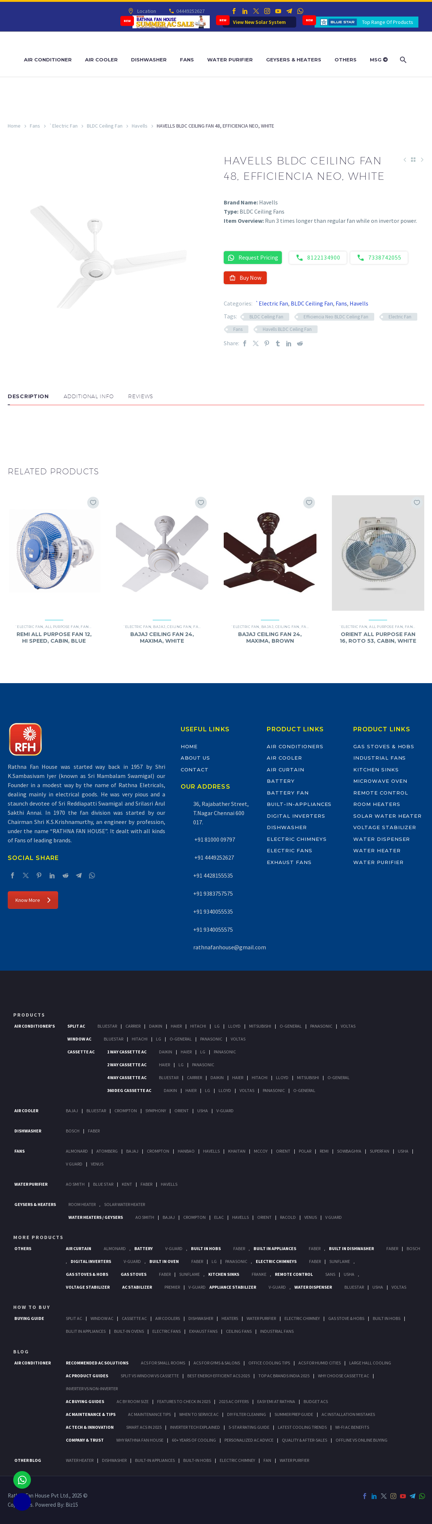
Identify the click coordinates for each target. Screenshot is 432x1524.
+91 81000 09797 (214, 839)
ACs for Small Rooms (163, 1363)
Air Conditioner (48, 60)
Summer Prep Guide (294, 1414)
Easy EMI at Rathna (276, 1401)
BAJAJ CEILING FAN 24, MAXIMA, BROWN (270, 637)
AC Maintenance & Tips (91, 1414)
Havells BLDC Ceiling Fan (287, 329)
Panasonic (321, 1026)
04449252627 (190, 11)
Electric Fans (289, 850)
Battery (281, 781)
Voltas (348, 1026)
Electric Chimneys (296, 839)
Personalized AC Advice (248, 1440)
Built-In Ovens (129, 1331)
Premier (172, 1287)
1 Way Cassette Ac (126, 1051)
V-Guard (225, 1110)
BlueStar (107, 1026)
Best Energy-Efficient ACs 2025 (218, 1375)
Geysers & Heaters (293, 60)
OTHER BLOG (27, 1460)
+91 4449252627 (213, 857)
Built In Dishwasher (351, 1248)
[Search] (403, 59)
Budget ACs (316, 1401)
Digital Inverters (296, 816)
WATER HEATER (79, 1460)
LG (214, 1261)
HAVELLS (169, 1184)
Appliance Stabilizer (232, 1287)
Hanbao (186, 1151)
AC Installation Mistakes (348, 1414)
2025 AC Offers (234, 1401)
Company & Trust (85, 1440)
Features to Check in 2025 (183, 1401)
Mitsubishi (260, 1026)
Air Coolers (167, 1318)
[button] (15, 427)
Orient (181, 1110)
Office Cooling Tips (269, 1363)
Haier (176, 1026)
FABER (146, 1184)
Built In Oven (164, 1261)
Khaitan (236, 1151)
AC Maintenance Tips (149, 1414)
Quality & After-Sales (304, 1440)
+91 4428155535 (213, 875)
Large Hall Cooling (370, 1363)
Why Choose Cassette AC (343, 1375)
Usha (202, 1110)
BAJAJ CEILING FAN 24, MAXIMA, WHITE (162, 637)
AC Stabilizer (137, 1287)
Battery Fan (287, 793)
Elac (219, 1217)
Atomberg (107, 1151)
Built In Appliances (275, 1248)
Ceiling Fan (179, 627)
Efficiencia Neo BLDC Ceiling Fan (336, 317)
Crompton (125, 1110)
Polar (305, 1151)
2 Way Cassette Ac (126, 1064)
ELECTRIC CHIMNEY (237, 1460)
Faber (94, 1131)
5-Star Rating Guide (249, 1427)
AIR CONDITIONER (32, 1363)
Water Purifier (230, 60)
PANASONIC (236, 1261)
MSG (379, 60)
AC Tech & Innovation (90, 1427)
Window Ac (79, 1039)
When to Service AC (199, 1414)
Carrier (133, 1026)
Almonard (77, 1151)
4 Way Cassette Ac (126, 1077)
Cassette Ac (81, 1051)
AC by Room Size (133, 1401)
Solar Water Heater (387, 816)
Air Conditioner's (34, 1026)
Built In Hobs (206, 1248)
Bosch (72, 1131)
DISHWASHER (114, 1460)
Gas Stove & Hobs (346, 1318)
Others (345, 60)
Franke (259, 1274)
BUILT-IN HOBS (197, 1460)
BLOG (21, 1351)
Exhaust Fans (289, 862)
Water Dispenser (381, 839)
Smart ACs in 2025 (144, 1427)
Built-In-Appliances (299, 804)
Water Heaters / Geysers (95, 1217)
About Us (195, 758)
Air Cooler (101, 60)
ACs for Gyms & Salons (217, 1363)
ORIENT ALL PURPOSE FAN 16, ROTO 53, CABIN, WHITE (378, 637)
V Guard (74, 1164)
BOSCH (413, 1248)
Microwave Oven (380, 781)
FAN (267, 1460)
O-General (291, 1026)
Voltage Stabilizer (384, 827)
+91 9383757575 (213, 893)
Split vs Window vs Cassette (150, 1375)
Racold (288, 1217)
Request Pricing (252, 257)
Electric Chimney (302, 1318)
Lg (217, 1026)
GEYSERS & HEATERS (35, 1204)
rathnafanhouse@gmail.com (229, 947)
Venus (97, 1164)
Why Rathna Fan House (139, 1440)
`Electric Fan (63, 125)
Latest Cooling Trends (302, 1427)
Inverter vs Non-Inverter (92, 1388)
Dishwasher (149, 60)
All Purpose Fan (62, 627)
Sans (330, 1274)
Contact (195, 769)
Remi (324, 1151)
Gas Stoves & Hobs (383, 746)
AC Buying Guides (85, 1401)
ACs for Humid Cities (319, 1363)
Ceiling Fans (239, 1331)
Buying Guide (29, 1318)
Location (146, 11)
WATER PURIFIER (294, 1460)
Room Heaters (376, 804)
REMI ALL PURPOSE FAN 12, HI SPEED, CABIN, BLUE (54, 637)
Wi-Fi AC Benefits (352, 1427)
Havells (140, 125)
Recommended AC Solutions (97, 1363)
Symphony (155, 1110)
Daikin (155, 1026)
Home (14, 125)
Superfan (379, 1151)
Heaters (230, 1318)
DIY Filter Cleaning (246, 1414)
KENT (127, 1184)
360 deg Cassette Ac (129, 1090)
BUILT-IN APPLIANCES (155, 1460)
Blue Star (103, 1184)
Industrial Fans (379, 758)
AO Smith (75, 1184)
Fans (187, 60)
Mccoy (261, 1151)
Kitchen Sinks (376, 769)
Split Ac (76, 1026)
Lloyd (234, 1026)
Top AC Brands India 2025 (283, 1375)
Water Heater (376, 850)
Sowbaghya (349, 1151)
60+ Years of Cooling (194, 1440)
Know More (32, 900)
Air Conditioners (295, 746)
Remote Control (380, 793)
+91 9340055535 (213, 911)
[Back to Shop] (413, 160)
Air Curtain (285, 769)
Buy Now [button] (245, 277)
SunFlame (339, 1261)
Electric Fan (400, 317)
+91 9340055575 (213, 929)
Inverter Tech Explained (195, 1427)
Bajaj (159, 627)
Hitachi (198, 1026)
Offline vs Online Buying (361, 1440)
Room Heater (82, 1204)
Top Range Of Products (387, 22)
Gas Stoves (133, 1274)
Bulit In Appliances (86, 1331)
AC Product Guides (87, 1375)
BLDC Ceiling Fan (105, 125)
